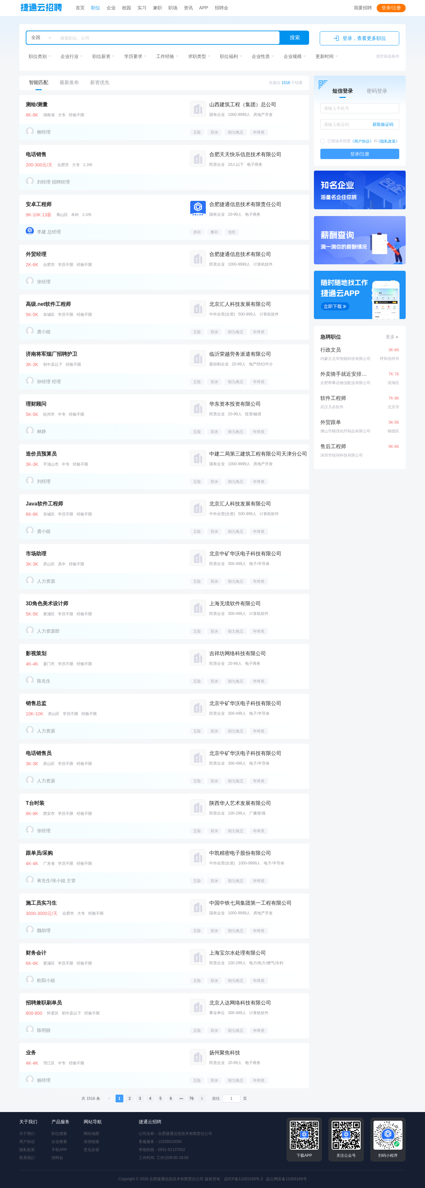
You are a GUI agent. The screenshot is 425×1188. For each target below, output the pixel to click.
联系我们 (27, 1157)
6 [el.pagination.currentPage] (171, 1098)
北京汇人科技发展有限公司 (240, 304)
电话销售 (36, 154)
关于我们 (27, 1133)
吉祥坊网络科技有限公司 (237, 653)
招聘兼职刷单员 (44, 1002)
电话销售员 (39, 753)
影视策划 (36, 653)
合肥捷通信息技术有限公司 (240, 254)
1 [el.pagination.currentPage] (119, 1098)
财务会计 (36, 953)
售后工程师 (333, 446)
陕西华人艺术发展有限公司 (240, 803)
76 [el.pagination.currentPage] (191, 1098)
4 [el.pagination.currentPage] (150, 1098)
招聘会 (57, 1157)
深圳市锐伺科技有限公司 (341, 455)
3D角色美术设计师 (47, 603)
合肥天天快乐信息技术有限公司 (245, 154)
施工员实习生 (41, 903)
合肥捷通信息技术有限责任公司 (245, 204)
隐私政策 (27, 1149)
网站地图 (91, 1133)
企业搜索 (59, 1141)
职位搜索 (59, 1133)
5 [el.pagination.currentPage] (160, 1098)
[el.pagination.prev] (109, 1098)
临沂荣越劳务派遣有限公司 (240, 354)
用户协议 (27, 1141)
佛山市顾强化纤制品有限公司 (345, 431)
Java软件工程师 (44, 503)
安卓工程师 (39, 204)
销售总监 (36, 703)
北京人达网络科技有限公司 (240, 1002)
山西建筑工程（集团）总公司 (242, 104)
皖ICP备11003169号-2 (243, 1179)
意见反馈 (91, 1149)
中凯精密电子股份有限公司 (240, 853)
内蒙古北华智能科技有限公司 (345, 358)
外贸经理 (36, 254)
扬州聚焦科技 (224, 1052)
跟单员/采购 (39, 853)
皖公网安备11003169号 (286, 1179)
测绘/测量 (37, 104)
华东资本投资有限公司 (235, 404)
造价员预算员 (41, 454)
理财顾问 (36, 404)
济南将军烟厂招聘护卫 (51, 354)
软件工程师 (333, 398)
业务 (31, 1052)
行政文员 (330, 350)
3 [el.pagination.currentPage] (140, 1098)
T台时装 (35, 803)
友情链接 (91, 1141)
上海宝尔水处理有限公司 (237, 953)
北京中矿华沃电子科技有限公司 (245, 553)
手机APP (59, 1149)
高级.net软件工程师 (48, 304)
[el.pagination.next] (202, 1098)
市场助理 (36, 553)
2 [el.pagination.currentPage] (129, 1098)
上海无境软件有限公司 (235, 603)
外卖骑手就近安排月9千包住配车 (344, 374)
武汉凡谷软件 (332, 407)
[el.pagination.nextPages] (181, 1098)
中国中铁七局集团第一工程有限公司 (250, 903)
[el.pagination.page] (231, 1098)
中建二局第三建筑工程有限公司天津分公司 (258, 454)
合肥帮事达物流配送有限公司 (345, 383)
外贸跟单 (330, 422)
